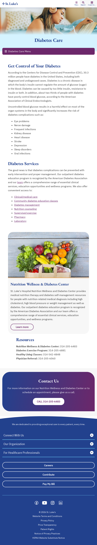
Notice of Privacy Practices (47, 533)
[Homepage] (10, 3)
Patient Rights (47, 529)
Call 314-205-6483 (48, 401)
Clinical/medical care (25, 196)
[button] (76, 3)
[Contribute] (48, 474)
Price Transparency (47, 524)
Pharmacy (19, 216)
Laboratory (20, 221)
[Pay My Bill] (48, 484)
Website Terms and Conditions (47, 516)
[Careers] (48, 465)
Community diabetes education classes (36, 200)
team (20, 182)
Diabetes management (27, 204)
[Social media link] (36, 502)
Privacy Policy (47, 520)
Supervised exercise (25, 212)
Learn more (22, 327)
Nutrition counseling (25, 208)
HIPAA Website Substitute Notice (48, 538)
